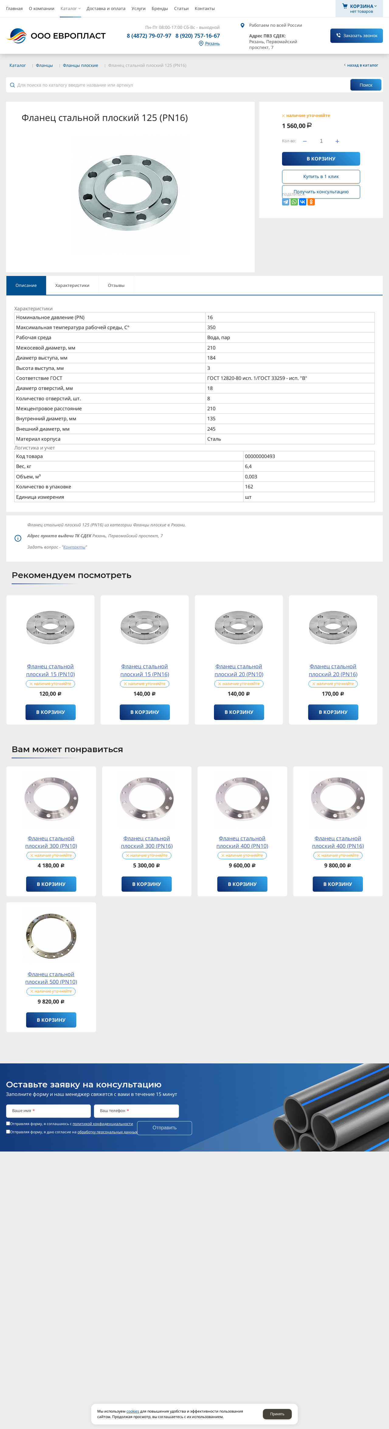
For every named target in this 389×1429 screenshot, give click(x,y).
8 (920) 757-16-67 (197, 35)
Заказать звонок (360, 35)
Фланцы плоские (80, 65)
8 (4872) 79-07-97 (149, 35)
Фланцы (44, 65)
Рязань (212, 43)
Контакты (74, 547)
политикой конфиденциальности (103, 1123)
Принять (277, 1414)
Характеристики (72, 285)
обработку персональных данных (107, 1132)
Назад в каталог (362, 65)
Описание (26, 285)
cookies (132, 1411)
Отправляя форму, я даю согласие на (73, 1132)
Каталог (17, 65)
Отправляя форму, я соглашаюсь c (71, 1123)
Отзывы (116, 285)
